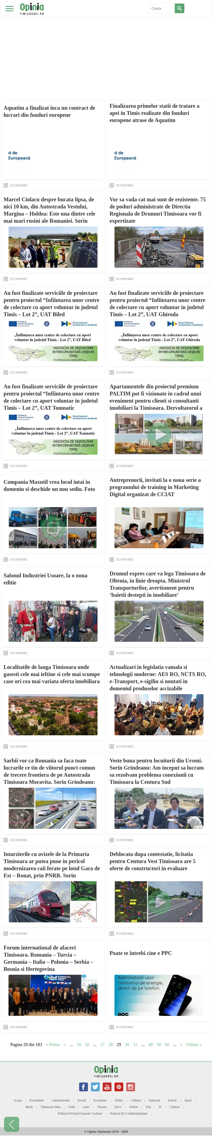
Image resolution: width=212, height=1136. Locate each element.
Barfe (29, 1107)
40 (150, 1044)
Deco (117, 1107)
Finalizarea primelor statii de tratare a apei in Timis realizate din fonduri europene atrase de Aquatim (154, 113)
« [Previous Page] (65, 1044)
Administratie (60, 1100)
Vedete (133, 1107)
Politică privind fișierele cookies (80, 1113)
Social (82, 1100)
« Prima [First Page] (53, 1044)
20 (87, 1044)
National (154, 1100)
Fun (148, 1107)
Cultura (136, 1100)
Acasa (18, 1100)
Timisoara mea (51, 1107)
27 (102, 1044)
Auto (86, 1107)
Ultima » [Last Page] (194, 1044)
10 (79, 1044)
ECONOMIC (19, 185)
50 (159, 1044)
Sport (187, 1100)
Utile (71, 1107)
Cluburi (175, 1107)
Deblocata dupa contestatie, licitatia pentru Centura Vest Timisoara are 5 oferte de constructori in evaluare (153, 861)
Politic (119, 1100)
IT (160, 1107)
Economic (100, 1100)
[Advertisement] (106, 41)
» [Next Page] (181, 1044)
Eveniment (37, 1100)
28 (110, 1044)
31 (135, 1044)
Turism (102, 1107)
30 (127, 1044)
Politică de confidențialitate (128, 1113)
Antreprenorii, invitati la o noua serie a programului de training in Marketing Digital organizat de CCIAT (155, 487)
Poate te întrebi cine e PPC (141, 953)
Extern (172, 1100)
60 (167, 1044)
